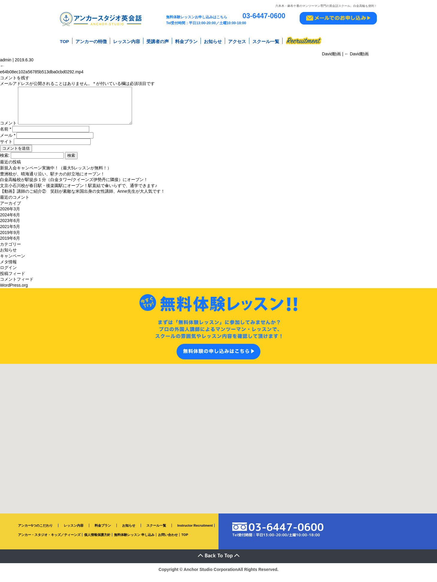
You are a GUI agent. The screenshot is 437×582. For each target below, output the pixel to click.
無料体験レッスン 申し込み (134, 541)
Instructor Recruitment (195, 532)
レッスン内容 (126, 41)
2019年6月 (10, 244)
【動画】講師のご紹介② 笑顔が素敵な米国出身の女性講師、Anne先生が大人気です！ (82, 197)
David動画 (357, 53)
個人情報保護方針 (97, 541)
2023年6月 (10, 227)
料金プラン (186, 41)
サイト (6, 148)
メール (7, 141)
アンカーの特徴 (91, 41)
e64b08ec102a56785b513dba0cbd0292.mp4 (42, 71)
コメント (8, 129)
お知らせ (213, 41)
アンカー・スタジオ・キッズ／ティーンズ (49, 541)
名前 (5, 135)
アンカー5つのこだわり (35, 532)
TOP (64, 41)
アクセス (237, 41)
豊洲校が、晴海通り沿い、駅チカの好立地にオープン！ (52, 180)
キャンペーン (12, 262)
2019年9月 (10, 238)
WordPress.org (14, 291)
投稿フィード (12, 279)
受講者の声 (157, 41)
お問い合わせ (168, 541)
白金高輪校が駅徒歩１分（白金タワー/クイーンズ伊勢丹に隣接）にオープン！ (74, 186)
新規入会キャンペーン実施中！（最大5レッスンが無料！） (55, 174)
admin (5, 59)
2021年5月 (10, 233)
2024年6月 (10, 221)
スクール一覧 (265, 41)
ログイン (8, 274)
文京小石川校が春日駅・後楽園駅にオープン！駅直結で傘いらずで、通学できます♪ (78, 192)
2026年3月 (10, 215)
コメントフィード (17, 285)
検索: (5, 161)
